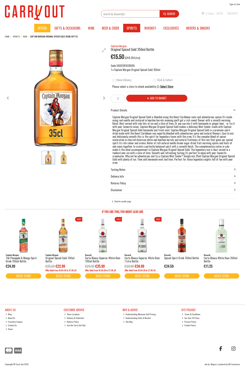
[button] (104, 50)
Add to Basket (157, 98)
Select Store (166, 86)
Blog (9, 314)
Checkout (232, 13)
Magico (214, 364)
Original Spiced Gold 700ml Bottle (60, 259)
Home (9, 329)
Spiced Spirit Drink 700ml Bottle (181, 258)
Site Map (128, 321)
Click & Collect (165, 80)
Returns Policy (71, 321)
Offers (42, 28)
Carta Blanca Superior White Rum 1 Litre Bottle (142, 259)
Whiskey (150, 28)
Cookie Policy (189, 325)
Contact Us (11, 325)
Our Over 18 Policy (190, 318)
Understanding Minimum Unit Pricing (139, 314)
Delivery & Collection (74, 318)
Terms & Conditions (191, 314)
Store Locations (72, 314)
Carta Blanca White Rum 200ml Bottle (220, 259)
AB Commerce (234, 364)
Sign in (232, 4)
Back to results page (123, 201)
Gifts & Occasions (67, 28)
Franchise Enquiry (14, 321)
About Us (10, 318)
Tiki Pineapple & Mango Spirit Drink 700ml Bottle (21, 259)
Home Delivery (123, 80)
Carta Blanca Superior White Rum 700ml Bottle (102, 259)
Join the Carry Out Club (75, 325)
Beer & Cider (110, 28)
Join (238, 4)
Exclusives (171, 28)
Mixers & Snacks (198, 28)
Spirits (132, 28)
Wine (91, 28)
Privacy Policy (189, 321)
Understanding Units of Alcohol (137, 318)
